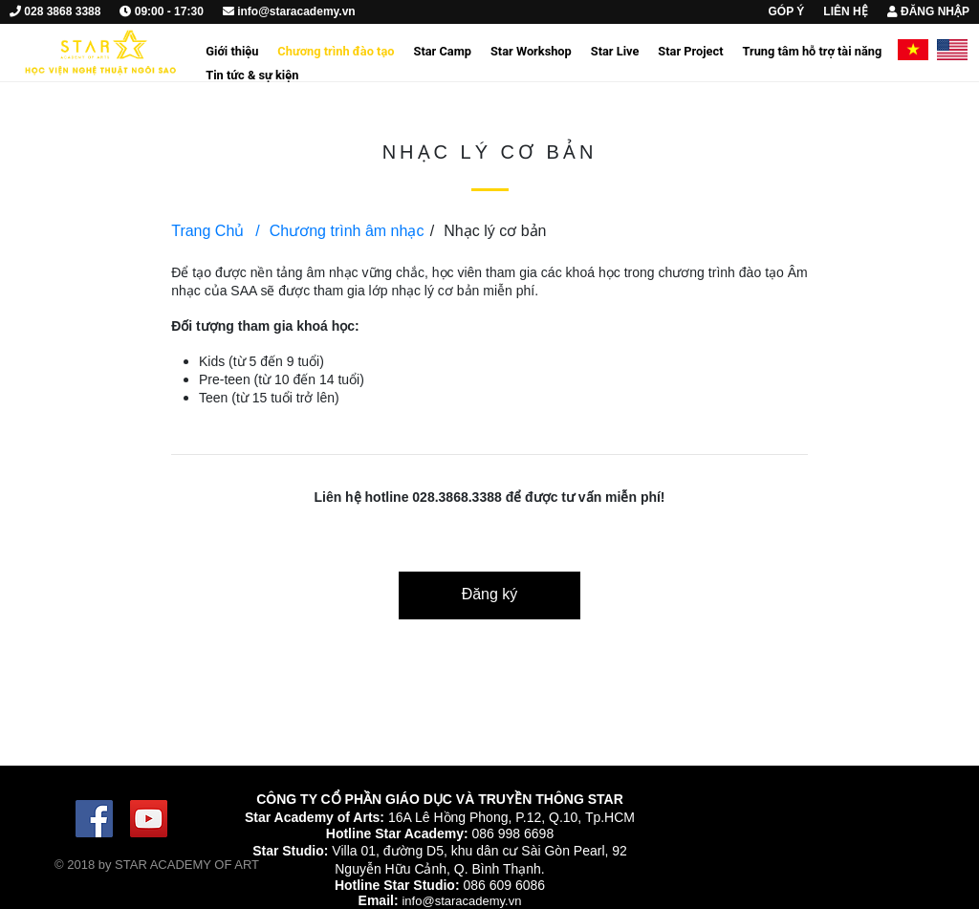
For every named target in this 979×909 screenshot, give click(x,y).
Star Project (690, 51)
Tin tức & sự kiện (252, 75)
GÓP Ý (787, 11)
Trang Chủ (207, 231)
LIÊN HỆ (845, 11)
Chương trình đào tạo (335, 51)
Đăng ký (490, 594)
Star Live (615, 51)
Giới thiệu (232, 51)
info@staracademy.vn (461, 901)
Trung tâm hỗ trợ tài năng (811, 51)
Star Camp (442, 51)
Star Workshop (531, 51)
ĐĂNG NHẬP (928, 11)
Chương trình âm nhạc (339, 231)
